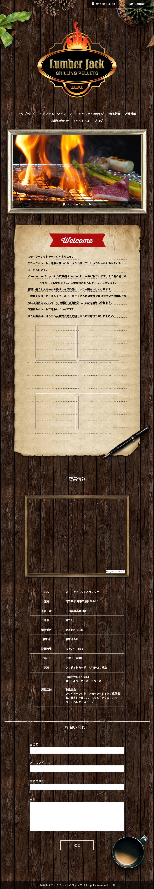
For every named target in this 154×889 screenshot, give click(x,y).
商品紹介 (114, 114)
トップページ (26, 114)
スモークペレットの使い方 (87, 114)
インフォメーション (53, 114)
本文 (32, 799)
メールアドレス (41, 763)
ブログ (98, 121)
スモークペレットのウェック (65, 885)
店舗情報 (130, 114)
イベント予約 (81, 121)
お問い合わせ (60, 121)
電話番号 (36, 781)
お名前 (35, 744)
